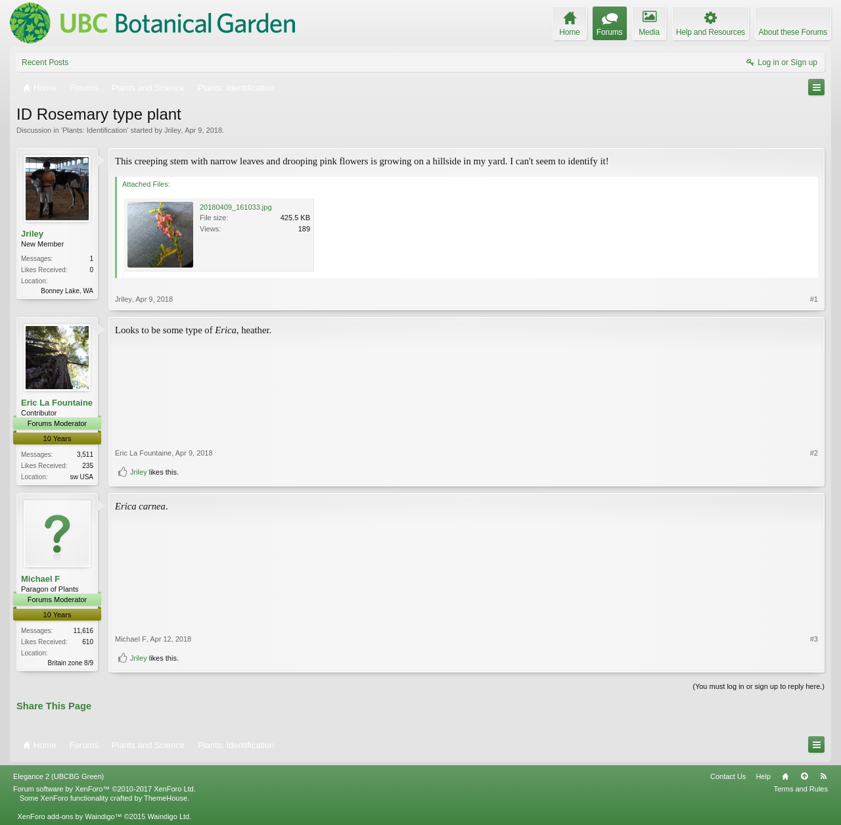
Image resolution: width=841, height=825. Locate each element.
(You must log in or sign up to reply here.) (759, 686)
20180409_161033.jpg (236, 207)
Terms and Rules (800, 789)
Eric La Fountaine (57, 403)
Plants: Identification (94, 130)
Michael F (40, 579)
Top (804, 776)
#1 (814, 299)
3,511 (85, 454)
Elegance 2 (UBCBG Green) (58, 776)
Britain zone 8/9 (71, 663)
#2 (814, 453)
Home (785, 776)
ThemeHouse (165, 798)
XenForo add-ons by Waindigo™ (69, 816)
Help (763, 776)
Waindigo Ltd (168, 816)
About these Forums (793, 32)
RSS (823, 776)
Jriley (172, 130)
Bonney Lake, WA (67, 291)
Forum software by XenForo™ (104, 789)
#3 (814, 639)
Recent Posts (45, 62)
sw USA (81, 477)
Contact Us (728, 776)
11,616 (83, 630)
